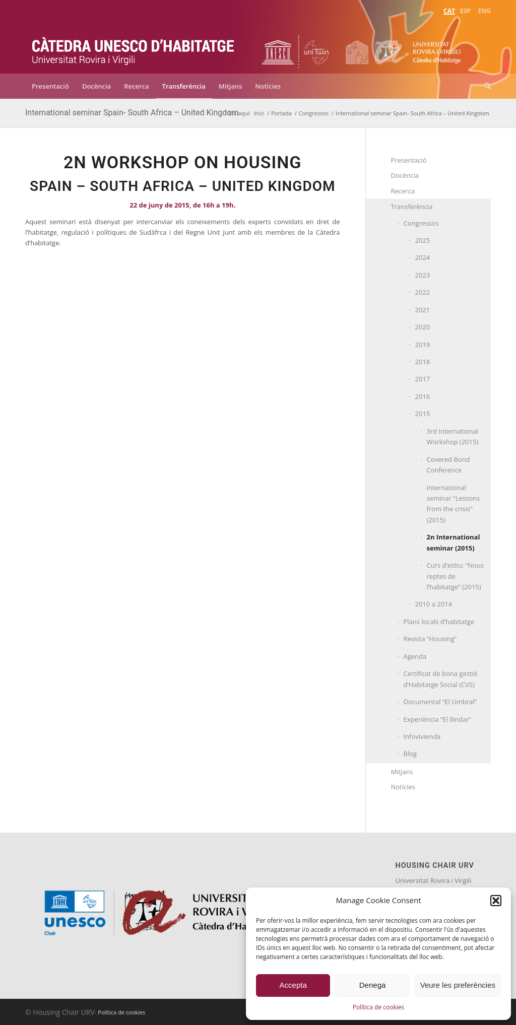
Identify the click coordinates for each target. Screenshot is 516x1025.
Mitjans (402, 771)
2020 (422, 326)
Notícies (403, 786)
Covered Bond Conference (448, 464)
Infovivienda (422, 736)
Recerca (403, 190)
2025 (422, 240)
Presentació (409, 160)
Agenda (415, 656)
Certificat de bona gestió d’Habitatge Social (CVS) (441, 679)
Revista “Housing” (430, 638)
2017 (422, 378)
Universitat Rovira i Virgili (434, 880)
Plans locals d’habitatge (439, 621)
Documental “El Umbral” (440, 701)
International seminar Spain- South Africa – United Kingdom (131, 112)
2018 (422, 361)
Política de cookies (379, 1007)
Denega (372, 985)
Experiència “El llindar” (438, 719)
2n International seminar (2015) (453, 542)
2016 (422, 396)
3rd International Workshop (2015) (453, 436)
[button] (496, 901)
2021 (422, 309)
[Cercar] (484, 86)
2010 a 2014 (433, 603)
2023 (422, 275)
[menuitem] (449, 10)
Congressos (421, 223)
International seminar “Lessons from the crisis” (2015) (453, 503)
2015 (422, 413)
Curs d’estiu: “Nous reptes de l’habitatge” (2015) (455, 576)
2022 (422, 292)
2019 (422, 344)
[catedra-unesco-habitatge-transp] (133, 44)
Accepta (293, 985)
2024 (422, 257)
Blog (410, 753)
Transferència (412, 206)
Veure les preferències (457, 985)
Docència (405, 175)
